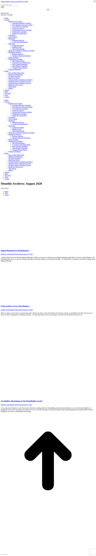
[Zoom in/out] (7, 554)
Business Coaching (6, 254)
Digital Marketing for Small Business (15, 251)
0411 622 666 (23, 1)
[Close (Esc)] (1, 554)
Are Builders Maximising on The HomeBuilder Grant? (21, 401)
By (17, 254)
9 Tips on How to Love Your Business (15, 306)
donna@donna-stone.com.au (10, 1)
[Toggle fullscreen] (5, 554)
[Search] (9, 5)
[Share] (3, 554)
